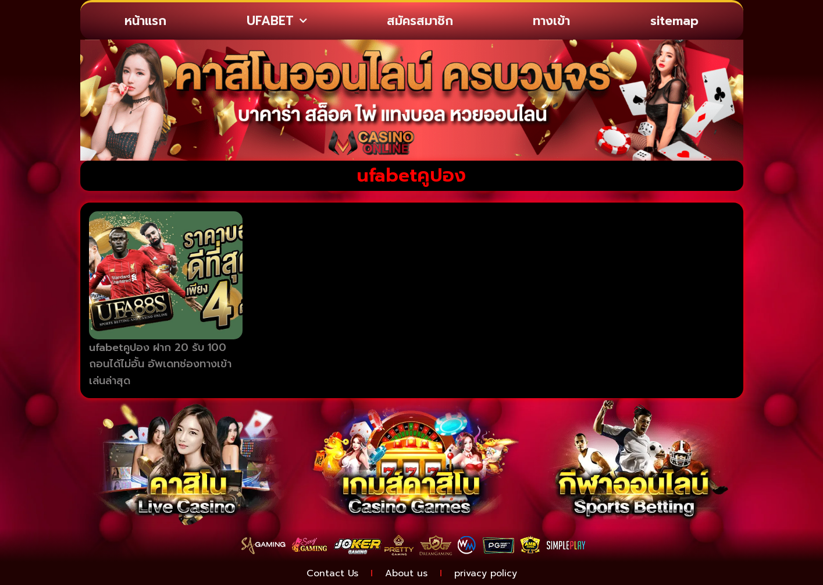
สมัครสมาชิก (420, 21)
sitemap (674, 21)
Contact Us (332, 573)
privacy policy (485, 573)
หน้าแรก (145, 21)
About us (406, 573)
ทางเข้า (551, 21)
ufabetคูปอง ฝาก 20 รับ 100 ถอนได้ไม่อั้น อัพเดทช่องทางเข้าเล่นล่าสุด (160, 364)
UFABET (277, 21)
